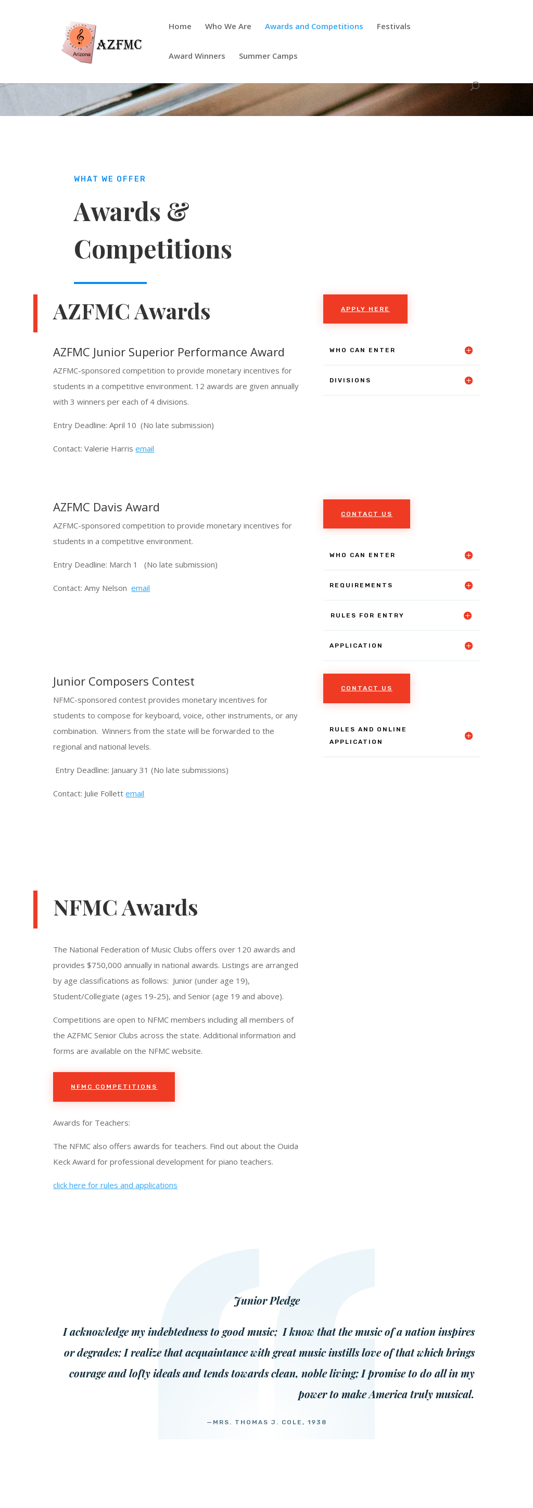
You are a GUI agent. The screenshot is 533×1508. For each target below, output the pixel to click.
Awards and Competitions (314, 26)
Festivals (394, 26)
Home (180, 26)
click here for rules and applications (115, 1185)
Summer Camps (268, 56)
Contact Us (366, 514)
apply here (365, 309)
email (144, 448)
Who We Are (228, 26)
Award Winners (197, 56)
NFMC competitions (114, 1086)
